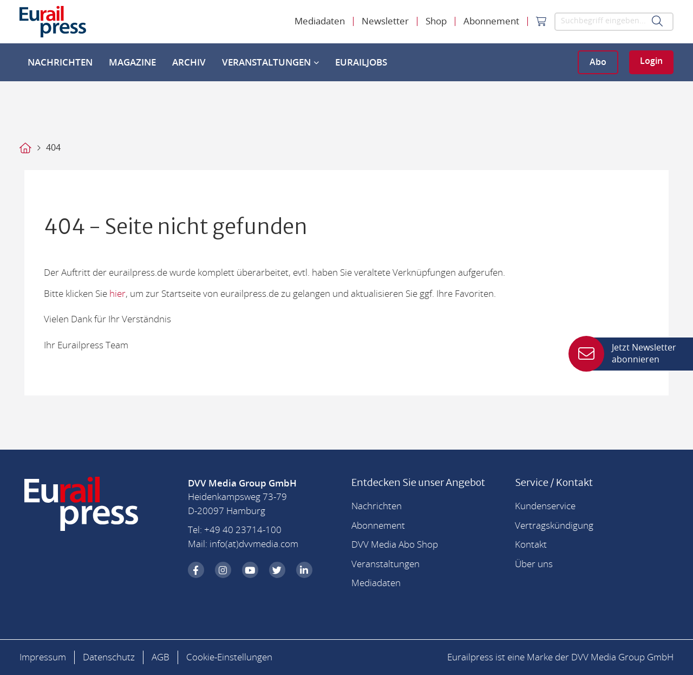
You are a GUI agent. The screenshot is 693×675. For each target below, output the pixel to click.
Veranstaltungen (270, 62)
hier (117, 293)
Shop (436, 21)
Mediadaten (320, 21)
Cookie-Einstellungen (229, 657)
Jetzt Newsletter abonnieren (630, 354)
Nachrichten (60, 62)
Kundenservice (545, 506)
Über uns (534, 564)
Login (651, 61)
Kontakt (531, 544)
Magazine (132, 62)
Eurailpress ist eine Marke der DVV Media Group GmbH (560, 657)
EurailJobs (361, 62)
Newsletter (385, 21)
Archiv (189, 62)
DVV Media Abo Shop (394, 544)
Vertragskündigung (554, 525)
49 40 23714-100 (246, 530)
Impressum (42, 657)
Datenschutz (109, 657)
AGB (160, 657)
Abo (598, 62)
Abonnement (491, 21)
